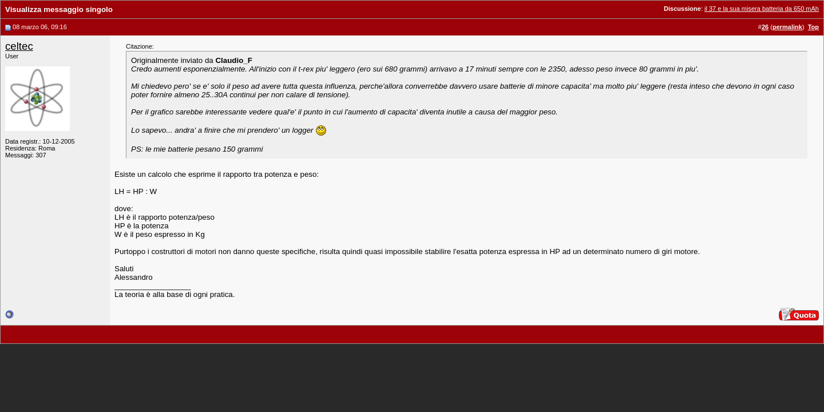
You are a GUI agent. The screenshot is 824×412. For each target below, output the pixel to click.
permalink (787, 26)
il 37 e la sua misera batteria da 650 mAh (761, 8)
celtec (19, 46)
